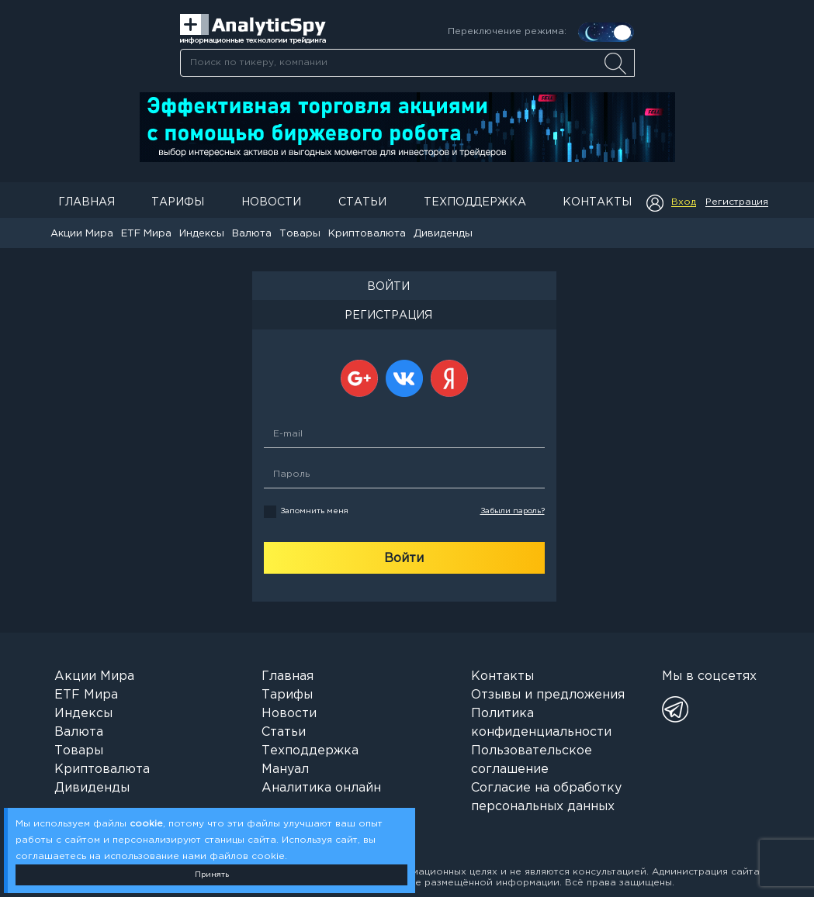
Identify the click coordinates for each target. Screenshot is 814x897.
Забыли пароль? (512, 511)
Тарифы (177, 202)
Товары (299, 233)
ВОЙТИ (388, 287)
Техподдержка (475, 202)
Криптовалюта (367, 233)
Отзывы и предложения (548, 695)
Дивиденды (443, 233)
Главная (86, 202)
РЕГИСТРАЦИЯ (388, 315)
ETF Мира (146, 233)
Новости (271, 202)
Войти (404, 558)
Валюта (252, 233)
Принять (212, 874)
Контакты (597, 202)
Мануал (285, 769)
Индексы (201, 233)
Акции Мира (81, 233)
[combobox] (407, 63)
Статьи (362, 202)
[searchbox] (407, 63)
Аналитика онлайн (321, 788)
